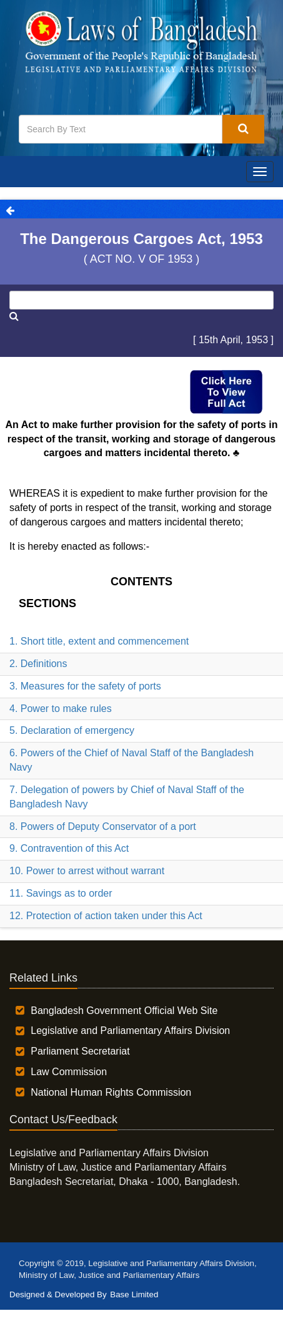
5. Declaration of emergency (71, 730)
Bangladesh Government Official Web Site (124, 1010)
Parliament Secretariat (80, 1051)
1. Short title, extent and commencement (99, 641)
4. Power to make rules (60, 708)
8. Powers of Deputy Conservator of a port (102, 826)
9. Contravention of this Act (69, 848)
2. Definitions (38, 663)
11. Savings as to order (60, 893)
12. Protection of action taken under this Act (105, 915)
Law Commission (69, 1071)
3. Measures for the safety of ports (85, 686)
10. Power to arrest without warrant (86, 870)
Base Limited (134, 1294)
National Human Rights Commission (111, 1092)
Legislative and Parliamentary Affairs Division (130, 1030)
